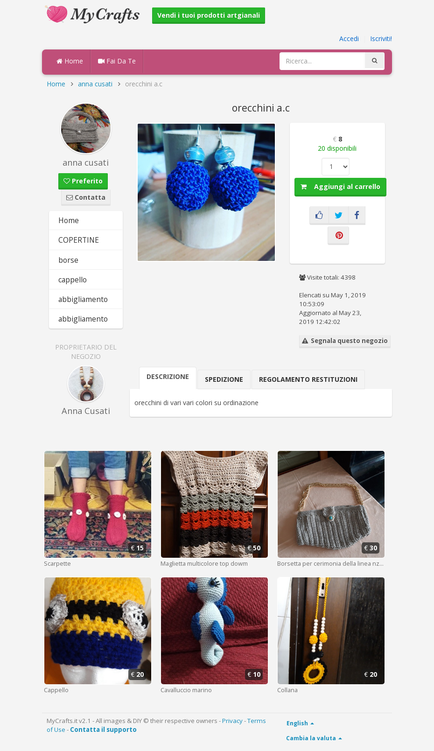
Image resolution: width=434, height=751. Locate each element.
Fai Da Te (117, 60)
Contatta (85, 197)
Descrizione (168, 376)
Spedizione (224, 379)
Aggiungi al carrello (340, 186)
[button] (267, 131)
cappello (72, 279)
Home (69, 60)
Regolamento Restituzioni (308, 379)
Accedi (349, 38)
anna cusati (95, 83)
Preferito (83, 180)
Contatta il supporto (103, 729)
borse (68, 260)
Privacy (232, 720)
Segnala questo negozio (345, 341)
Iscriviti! (381, 38)
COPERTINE (78, 240)
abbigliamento (83, 299)
